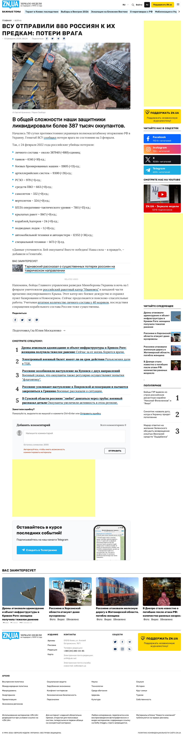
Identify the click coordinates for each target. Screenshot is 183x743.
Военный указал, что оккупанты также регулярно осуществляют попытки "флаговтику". (73, 375)
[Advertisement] (53, 488)
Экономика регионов (12, 704)
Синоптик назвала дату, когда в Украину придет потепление (157, 414)
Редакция (52, 650)
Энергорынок (8, 695)
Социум (140, 682)
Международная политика (15, 686)
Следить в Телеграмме (39, 550)
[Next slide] (178, 11)
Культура (96, 699)
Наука (95, 682)
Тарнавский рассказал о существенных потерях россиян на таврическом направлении (70, 268)
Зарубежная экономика (58, 686)
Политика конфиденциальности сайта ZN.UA (159, 733)
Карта (50, 654)
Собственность (143, 699)
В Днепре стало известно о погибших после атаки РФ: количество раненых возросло (156, 367)
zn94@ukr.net (70, 658)
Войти (139, 5)
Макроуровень (9, 690)
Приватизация (9, 699)
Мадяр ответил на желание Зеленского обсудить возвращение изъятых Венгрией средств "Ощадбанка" (157, 431)
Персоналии (53, 699)
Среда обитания (99, 690)
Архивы (51, 640)
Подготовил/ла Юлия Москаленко (37, 330)
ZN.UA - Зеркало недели (162, 206)
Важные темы (11, 12)
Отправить (115, 451)
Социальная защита (56, 682)
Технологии (97, 686)
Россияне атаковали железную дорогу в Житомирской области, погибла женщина (157, 351)
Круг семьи (141, 690)
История (140, 686)
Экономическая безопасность (61, 695)
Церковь (96, 695)
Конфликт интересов (57, 690)
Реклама (52, 645)
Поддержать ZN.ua (162, 5)
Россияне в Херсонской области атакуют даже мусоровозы (157, 336)
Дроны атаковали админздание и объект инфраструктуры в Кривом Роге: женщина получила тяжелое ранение (157, 319)
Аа (147, 5)
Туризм (139, 695)
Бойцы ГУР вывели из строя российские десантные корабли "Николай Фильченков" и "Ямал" (157, 398)
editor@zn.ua (80, 666)
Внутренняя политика (13, 682)
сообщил (50, 137)
